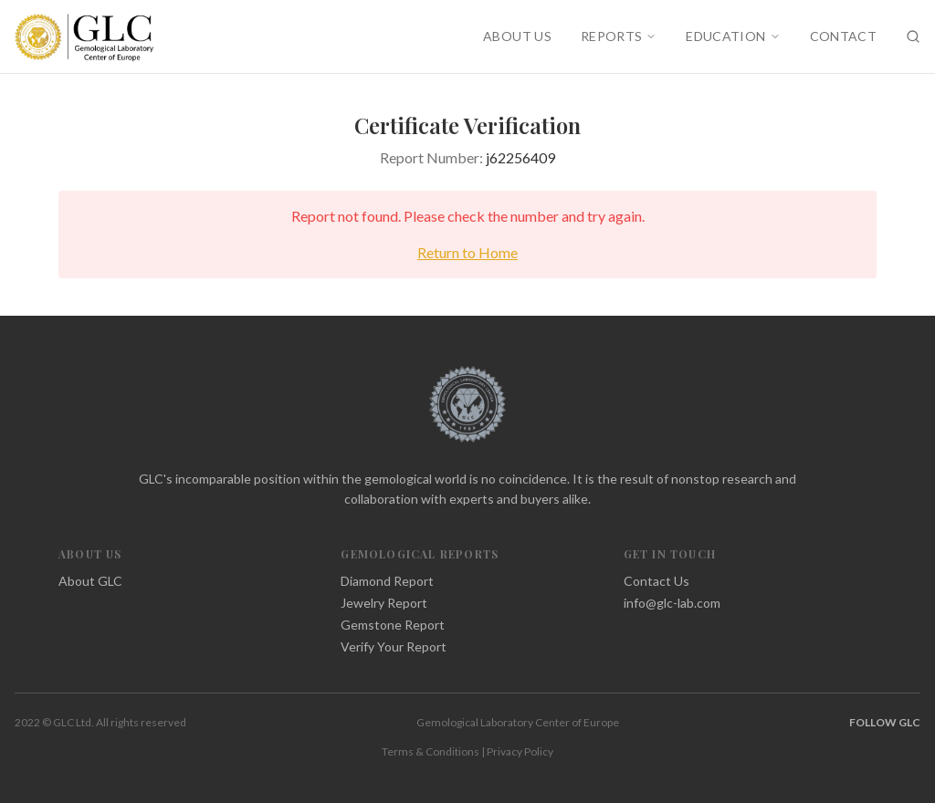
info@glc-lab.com (672, 602)
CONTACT (843, 36)
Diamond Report (387, 581)
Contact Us (656, 581)
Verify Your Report (393, 646)
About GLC (90, 581)
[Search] (913, 36)
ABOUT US (517, 36)
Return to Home (467, 252)
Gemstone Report (393, 624)
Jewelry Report (384, 602)
